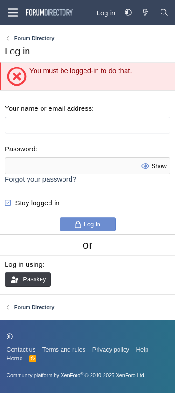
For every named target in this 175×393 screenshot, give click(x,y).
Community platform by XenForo (76, 375)
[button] (128, 13)
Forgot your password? (40, 179)
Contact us (21, 349)
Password (20, 149)
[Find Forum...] (164, 13)
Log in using (23, 264)
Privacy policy (110, 349)
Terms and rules (63, 349)
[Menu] (13, 12)
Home (15, 358)
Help (142, 349)
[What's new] (145, 13)
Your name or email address (48, 108)
